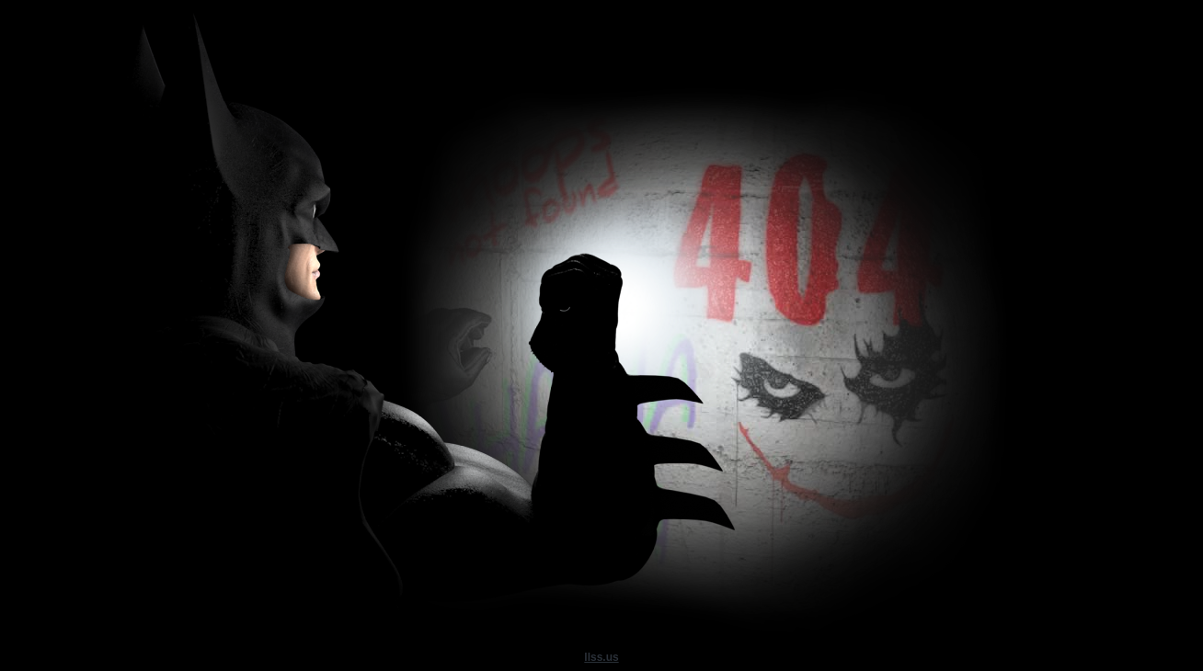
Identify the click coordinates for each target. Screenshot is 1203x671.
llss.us (601, 657)
